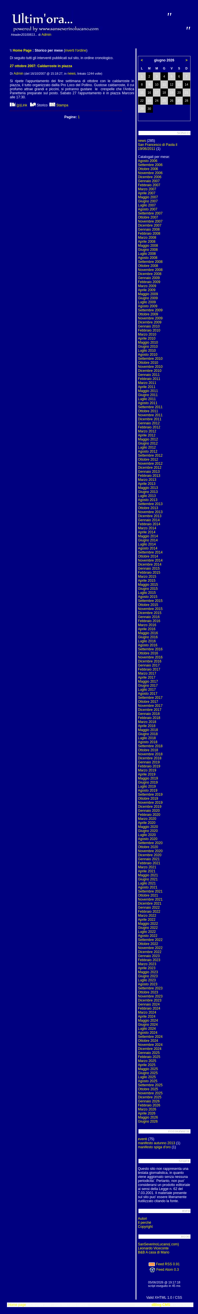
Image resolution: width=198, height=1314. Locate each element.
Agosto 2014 (147, 548)
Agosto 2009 (147, 306)
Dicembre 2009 (149, 322)
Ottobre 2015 (148, 605)
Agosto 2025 (147, 1081)
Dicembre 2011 (149, 419)
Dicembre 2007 (149, 225)
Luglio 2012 (147, 447)
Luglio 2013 (147, 496)
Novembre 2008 (150, 270)
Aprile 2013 (147, 484)
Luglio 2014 (147, 544)
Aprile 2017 (147, 677)
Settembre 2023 (150, 988)
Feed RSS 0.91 (164, 1264)
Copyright (145, 1227)
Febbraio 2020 (149, 815)
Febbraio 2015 (149, 573)
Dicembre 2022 (149, 952)
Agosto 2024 (147, 1033)
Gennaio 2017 (149, 665)
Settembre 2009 (150, 310)
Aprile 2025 (147, 1065)
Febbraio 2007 (149, 185)
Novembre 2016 (150, 657)
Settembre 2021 (150, 891)
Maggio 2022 (148, 924)
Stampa (58, 105)
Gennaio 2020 (149, 811)
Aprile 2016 (147, 629)
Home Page (22, 50)
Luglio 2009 (147, 302)
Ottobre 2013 (148, 508)
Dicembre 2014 (149, 564)
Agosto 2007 (147, 209)
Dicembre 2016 (149, 661)
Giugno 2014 (148, 540)
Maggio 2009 (148, 294)
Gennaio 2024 (149, 1004)
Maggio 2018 (148, 730)
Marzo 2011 (147, 383)
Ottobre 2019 (148, 799)
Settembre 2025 (150, 1085)
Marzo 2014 (147, 528)
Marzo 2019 (147, 770)
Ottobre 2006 (148, 169)
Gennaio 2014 (149, 520)
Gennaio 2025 (149, 1053)
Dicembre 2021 (149, 903)
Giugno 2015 (148, 589)
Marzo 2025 (147, 1061)
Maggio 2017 (148, 681)
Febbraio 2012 (149, 427)
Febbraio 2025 (149, 1057)
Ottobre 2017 (148, 702)
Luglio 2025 (147, 1077)
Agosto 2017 (147, 694)
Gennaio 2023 (149, 956)
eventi (142, 1139)
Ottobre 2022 (148, 944)
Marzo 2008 (147, 238)
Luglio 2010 (147, 351)
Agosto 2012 (147, 451)
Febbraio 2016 (149, 621)
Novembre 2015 (150, 609)
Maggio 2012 (148, 439)
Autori (142, 1219)
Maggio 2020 (148, 827)
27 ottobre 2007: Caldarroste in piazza (41, 66)
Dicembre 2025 (149, 1097)
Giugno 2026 (148, 1121)
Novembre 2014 (150, 560)
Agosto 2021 (147, 887)
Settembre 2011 (150, 407)
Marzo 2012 (147, 431)
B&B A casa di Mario (153, 1252)
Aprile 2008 (147, 242)
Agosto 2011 (147, 403)
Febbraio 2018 (149, 718)
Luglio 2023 (147, 980)
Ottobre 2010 (148, 363)
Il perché (144, 1223)
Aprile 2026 (147, 1113)
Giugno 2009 (148, 298)
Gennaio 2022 (149, 908)
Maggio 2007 (148, 197)
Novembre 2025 (150, 1093)
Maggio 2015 (148, 585)
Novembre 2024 (150, 1045)
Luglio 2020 (147, 835)
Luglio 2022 (147, 932)
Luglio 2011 (147, 399)
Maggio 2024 (148, 1021)
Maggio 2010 (148, 342)
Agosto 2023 (147, 984)
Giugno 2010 (148, 346)
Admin (46, 35)
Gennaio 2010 (149, 326)
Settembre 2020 (150, 843)
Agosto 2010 (147, 355)
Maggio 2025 (148, 1069)
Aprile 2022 (147, 920)
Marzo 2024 (147, 1012)
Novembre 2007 (150, 221)
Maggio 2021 (148, 875)
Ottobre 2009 (148, 314)
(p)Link (18, 105)
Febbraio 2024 (149, 1008)
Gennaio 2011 (149, 375)
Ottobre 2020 (148, 847)
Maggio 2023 (148, 972)
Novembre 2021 (150, 899)
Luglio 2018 (147, 738)
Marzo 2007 (147, 189)
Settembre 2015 (150, 601)
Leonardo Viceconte (153, 1248)
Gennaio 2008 (149, 229)
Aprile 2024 (147, 1016)
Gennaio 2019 (149, 762)
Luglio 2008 (147, 254)
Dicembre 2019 (149, 807)
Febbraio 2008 (149, 233)
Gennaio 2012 (149, 423)
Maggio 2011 (148, 391)
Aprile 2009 (147, 290)
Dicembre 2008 (149, 274)
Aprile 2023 (147, 968)
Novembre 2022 (150, 948)
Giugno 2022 (148, 928)
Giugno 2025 (148, 1073)
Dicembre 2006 (149, 177)
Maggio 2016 (148, 633)
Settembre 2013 (150, 504)
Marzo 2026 (147, 1109)
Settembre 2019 (150, 794)
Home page (17, 1305)
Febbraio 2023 (149, 960)
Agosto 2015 (147, 597)
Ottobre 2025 (148, 1089)
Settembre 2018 (150, 746)
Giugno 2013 (148, 492)
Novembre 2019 (150, 803)
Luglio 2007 (147, 205)
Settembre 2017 (150, 698)
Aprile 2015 (147, 581)
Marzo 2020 (147, 819)
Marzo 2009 (147, 286)
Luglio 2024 (147, 1029)
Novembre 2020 (150, 851)
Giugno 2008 (148, 250)
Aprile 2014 (147, 532)
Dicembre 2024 (149, 1049)
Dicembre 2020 (149, 855)
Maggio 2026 (148, 1117)
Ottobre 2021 (148, 895)
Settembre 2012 (150, 455)
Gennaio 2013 (149, 472)
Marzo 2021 (147, 867)
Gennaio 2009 (149, 278)
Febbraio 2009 (149, 282)
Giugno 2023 (148, 976)
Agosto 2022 (147, 936)
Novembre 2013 (150, 512)
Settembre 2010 (150, 359)
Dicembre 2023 (149, 1000)
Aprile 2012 (147, 435)
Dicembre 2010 (149, 371)
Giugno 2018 (148, 734)
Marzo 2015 (147, 577)
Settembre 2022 (150, 940)
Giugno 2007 (148, 201)
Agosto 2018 (147, 742)
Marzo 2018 (147, 722)
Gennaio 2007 (149, 181)
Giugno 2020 (148, 831)
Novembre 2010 (150, 367)
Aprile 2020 (147, 823)
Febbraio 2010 (149, 330)
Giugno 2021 (148, 879)
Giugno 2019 (148, 782)
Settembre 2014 (150, 552)
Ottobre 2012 (148, 460)
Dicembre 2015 (149, 613)
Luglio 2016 (147, 641)
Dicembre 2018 (149, 758)
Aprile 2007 (147, 193)
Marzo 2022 (147, 916)
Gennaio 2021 (149, 859)
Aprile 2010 (147, 338)
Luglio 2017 (147, 690)
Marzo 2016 (147, 625)
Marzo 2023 (147, 964)
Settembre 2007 (150, 213)
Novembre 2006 (150, 173)
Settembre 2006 (150, 165)
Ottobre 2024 (148, 1041)
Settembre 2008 (150, 262)
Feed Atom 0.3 (164, 1270)
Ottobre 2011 (148, 411)
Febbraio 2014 (149, 524)
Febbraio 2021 (149, 863)
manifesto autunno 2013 (156, 1143)
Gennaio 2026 (149, 1101)
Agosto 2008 (147, 258)
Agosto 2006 (147, 161)
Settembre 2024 (150, 1037)
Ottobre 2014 (148, 556)
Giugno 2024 (148, 1025)
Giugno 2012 (148, 443)
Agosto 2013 (147, 500)
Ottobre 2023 (148, 992)
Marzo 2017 (147, 673)
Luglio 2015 (147, 593)
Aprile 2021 (147, 871)
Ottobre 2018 (148, 750)
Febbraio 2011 (149, 379)
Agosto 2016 (147, 645)
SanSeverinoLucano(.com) (158, 1244)
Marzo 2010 (147, 334)
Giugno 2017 (148, 686)
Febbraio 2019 (149, 766)
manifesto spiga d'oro (154, 1147)
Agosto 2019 (147, 790)
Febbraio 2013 (149, 476)
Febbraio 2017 (149, 669)
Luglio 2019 (147, 786)
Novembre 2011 (150, 415)
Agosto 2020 (147, 839)
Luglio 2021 (147, 883)
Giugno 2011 (148, 395)
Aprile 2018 (147, 726)
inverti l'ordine (75, 50)
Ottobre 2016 (148, 653)
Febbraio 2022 (149, 912)
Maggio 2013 (148, 488)
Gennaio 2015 (149, 568)
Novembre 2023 (150, 996)
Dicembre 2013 (149, 516)
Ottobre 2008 (148, 266)
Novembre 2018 (150, 754)
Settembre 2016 (150, 649)
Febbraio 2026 (149, 1105)
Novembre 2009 (150, 318)
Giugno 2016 (148, 637)
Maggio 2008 (148, 246)
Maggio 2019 (148, 778)
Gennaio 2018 (149, 714)
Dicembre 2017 (149, 710)
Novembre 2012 (150, 464)
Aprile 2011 (147, 387)
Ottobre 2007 (148, 217)
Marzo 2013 (147, 480)
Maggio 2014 (148, 536)
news (71, 73)
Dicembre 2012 (149, 468)
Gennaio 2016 (149, 617)
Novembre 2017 (150, 706)
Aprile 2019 (147, 774)
